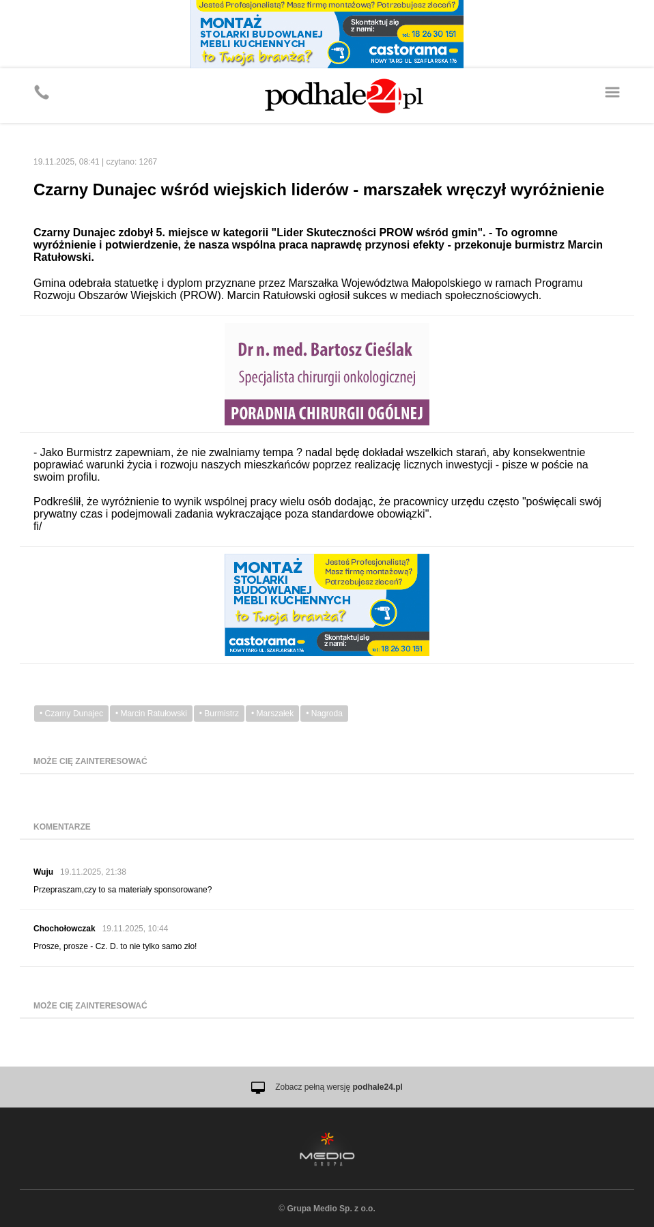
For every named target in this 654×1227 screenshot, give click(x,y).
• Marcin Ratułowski (151, 713)
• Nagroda (324, 713)
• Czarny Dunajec (71, 713)
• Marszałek (272, 713)
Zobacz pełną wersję (339, 1087)
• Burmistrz (219, 713)
